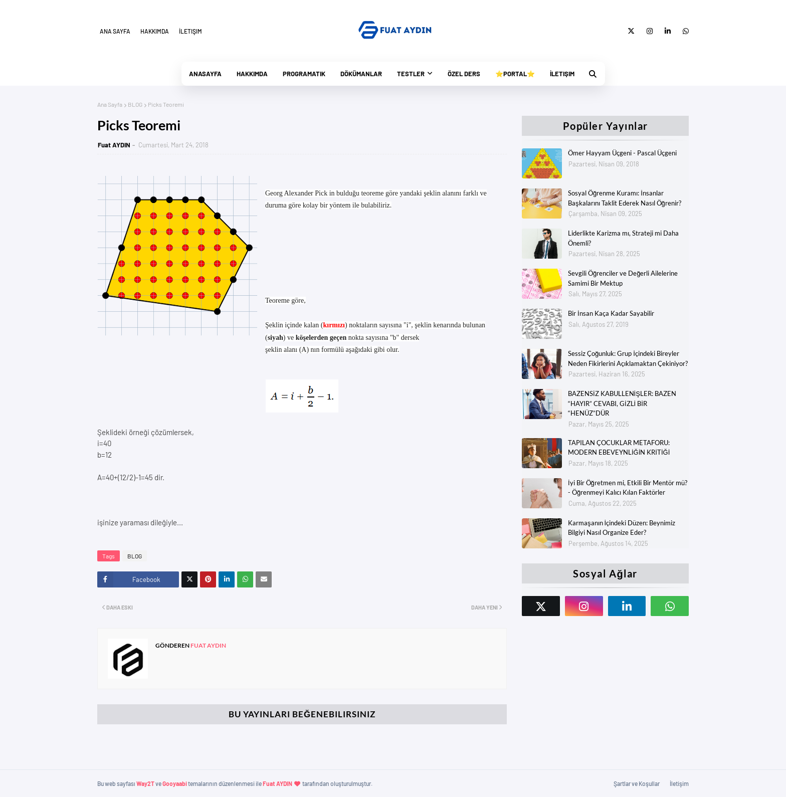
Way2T (145, 783)
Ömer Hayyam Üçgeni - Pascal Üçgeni (622, 153)
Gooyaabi (174, 783)
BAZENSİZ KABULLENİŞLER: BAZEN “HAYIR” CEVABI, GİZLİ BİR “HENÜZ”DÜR (622, 403)
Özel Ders (464, 74)
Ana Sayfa (115, 31)
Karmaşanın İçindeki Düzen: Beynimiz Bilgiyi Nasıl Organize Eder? (621, 528)
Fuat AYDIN (114, 145)
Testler (411, 74)
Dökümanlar (361, 74)
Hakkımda (154, 31)
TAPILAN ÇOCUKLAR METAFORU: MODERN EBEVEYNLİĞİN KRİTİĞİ (619, 448)
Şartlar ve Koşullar (637, 783)
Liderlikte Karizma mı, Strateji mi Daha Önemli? (623, 238)
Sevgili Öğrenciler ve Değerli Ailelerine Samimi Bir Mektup (623, 278)
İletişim (190, 31)
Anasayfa (205, 74)
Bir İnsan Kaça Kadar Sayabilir (611, 313)
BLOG (135, 104)
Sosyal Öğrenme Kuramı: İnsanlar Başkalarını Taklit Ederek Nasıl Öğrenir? (624, 198)
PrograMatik (304, 74)
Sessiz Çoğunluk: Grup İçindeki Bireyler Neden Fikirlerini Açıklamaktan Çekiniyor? (628, 358)
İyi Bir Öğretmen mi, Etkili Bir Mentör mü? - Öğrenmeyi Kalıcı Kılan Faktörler (627, 488)
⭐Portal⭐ (515, 74)
